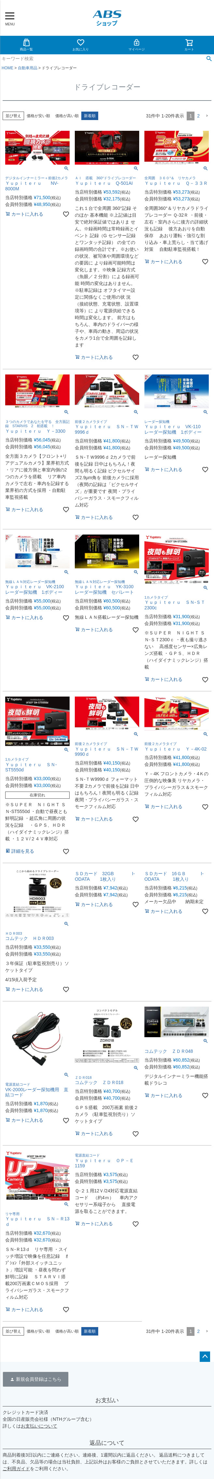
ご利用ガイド (16, 1468)
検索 (209, 58)
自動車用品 (27, 68)
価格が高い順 (67, 116)
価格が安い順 (38, 116)
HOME (7, 68)
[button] (206, 116)
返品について (107, 1443)
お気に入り (81, 44)
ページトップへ (205, 1356)
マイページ (136, 44)
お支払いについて (39, 1426)
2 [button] (198, 115)
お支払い (107, 1400)
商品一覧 (26, 44)
